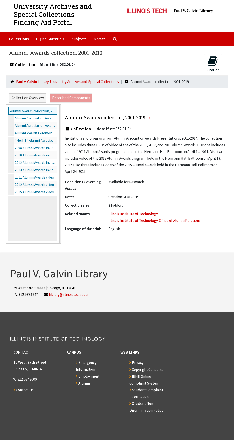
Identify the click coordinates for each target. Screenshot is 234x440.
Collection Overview (28, 97)
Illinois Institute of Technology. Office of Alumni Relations (154, 220)
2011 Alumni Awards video (34, 177)
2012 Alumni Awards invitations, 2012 (36, 162)
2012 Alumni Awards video (34, 184)
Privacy (138, 362)
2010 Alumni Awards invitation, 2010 (36, 155)
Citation (213, 64)
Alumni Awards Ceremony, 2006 (36, 133)
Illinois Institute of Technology (133, 213)
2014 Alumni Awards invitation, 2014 (36, 170)
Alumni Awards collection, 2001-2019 (33, 110)
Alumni (84, 383)
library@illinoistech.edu (68, 294)
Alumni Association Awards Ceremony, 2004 (36, 125)
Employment (88, 376)
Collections (19, 38)
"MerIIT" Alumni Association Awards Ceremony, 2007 (36, 140)
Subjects (79, 38)
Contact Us (25, 389)
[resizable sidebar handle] (60, 174)
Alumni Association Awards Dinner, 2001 (36, 118)
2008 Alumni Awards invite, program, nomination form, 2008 (36, 147)
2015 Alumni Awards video (34, 192)
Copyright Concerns (147, 369)
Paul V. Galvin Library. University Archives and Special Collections (67, 81)
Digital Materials (50, 38)
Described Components (71, 97)
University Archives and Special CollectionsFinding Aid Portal (52, 14)
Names (100, 38)
